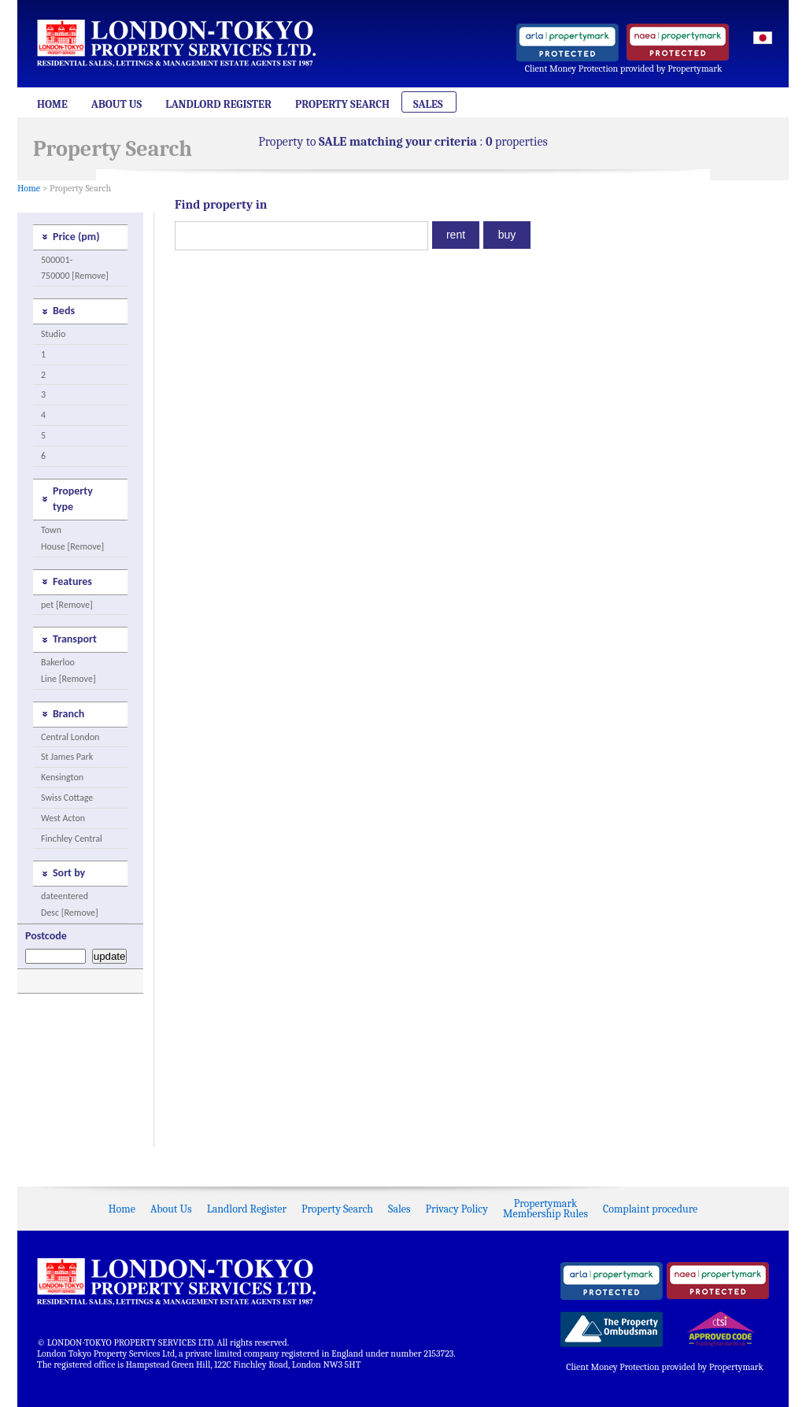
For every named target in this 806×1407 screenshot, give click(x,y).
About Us (116, 104)
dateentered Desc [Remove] (69, 904)
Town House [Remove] (72, 538)
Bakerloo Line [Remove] (68, 670)
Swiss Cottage (67, 797)
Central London (70, 736)
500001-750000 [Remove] (75, 268)
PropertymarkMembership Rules (545, 1208)
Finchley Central (71, 838)
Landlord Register (218, 104)
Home (52, 104)
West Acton (63, 818)
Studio (53, 333)
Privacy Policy (457, 1209)
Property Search (342, 104)
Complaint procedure (650, 1209)
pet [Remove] (67, 604)
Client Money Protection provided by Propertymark (624, 68)
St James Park (67, 756)
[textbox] (301, 235)
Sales (428, 104)
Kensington (62, 777)
